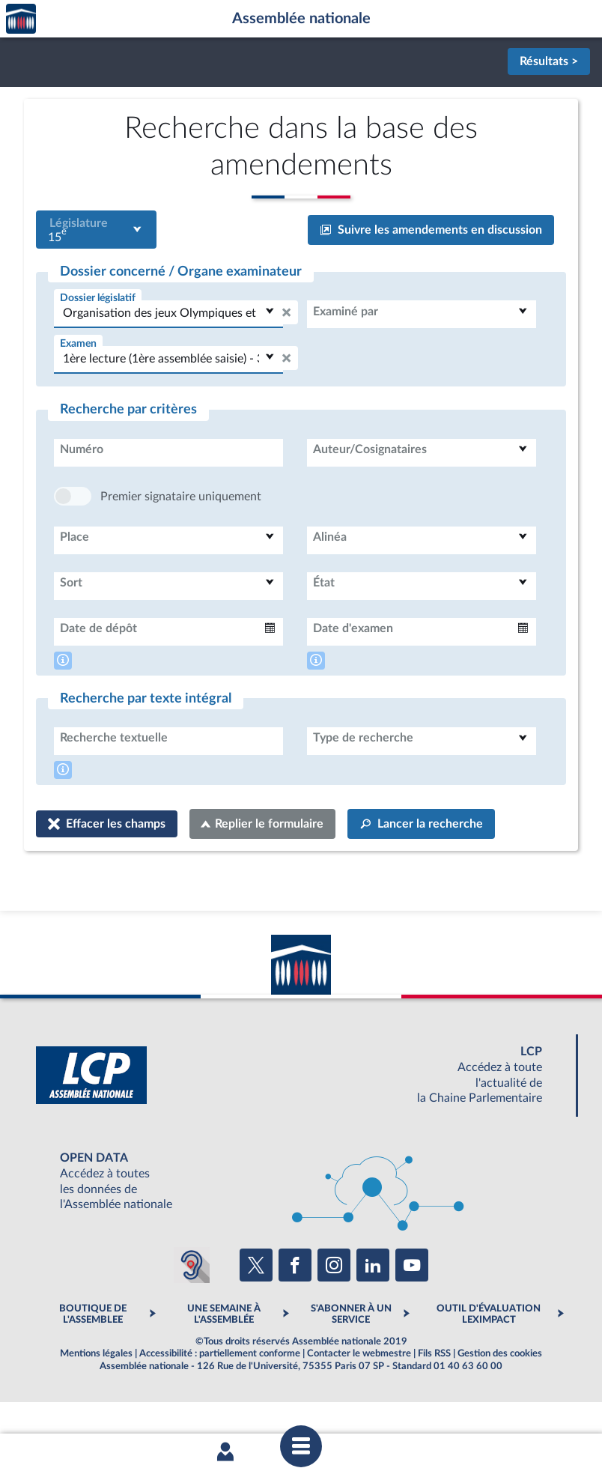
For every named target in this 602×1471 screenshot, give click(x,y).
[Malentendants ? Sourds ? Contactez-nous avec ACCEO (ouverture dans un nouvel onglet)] (192, 1310)
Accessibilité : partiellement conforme (219, 1398)
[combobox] (96, 229)
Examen (78, 343)
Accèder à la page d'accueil (21, 19)
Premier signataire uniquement (180, 542)
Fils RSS (434, 1398)
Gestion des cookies (499, 1398)
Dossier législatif (98, 297)
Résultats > (549, 61)
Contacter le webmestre (359, 1398)
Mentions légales (96, 1398)
